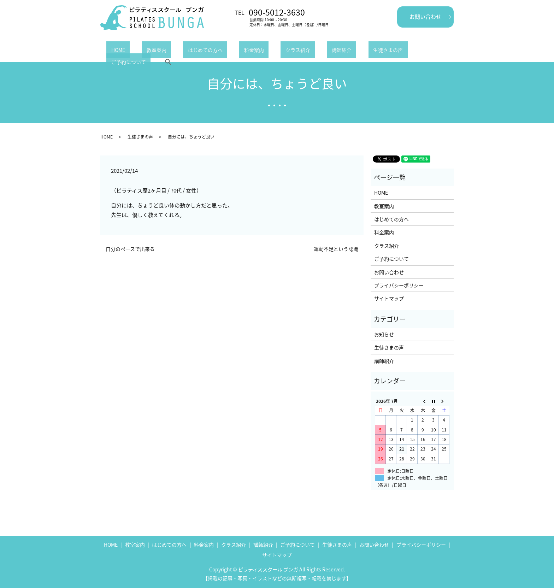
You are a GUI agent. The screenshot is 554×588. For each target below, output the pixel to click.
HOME (113, 50)
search (405, 51)
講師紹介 (289, 50)
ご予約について (370, 50)
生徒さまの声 (326, 50)
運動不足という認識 (336, 249)
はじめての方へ (181, 50)
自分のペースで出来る (130, 249)
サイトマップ (389, 298)
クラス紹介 (255, 50)
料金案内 (221, 50)
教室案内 (142, 50)
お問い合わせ (425, 16)
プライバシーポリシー (399, 285)
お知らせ (384, 334)
